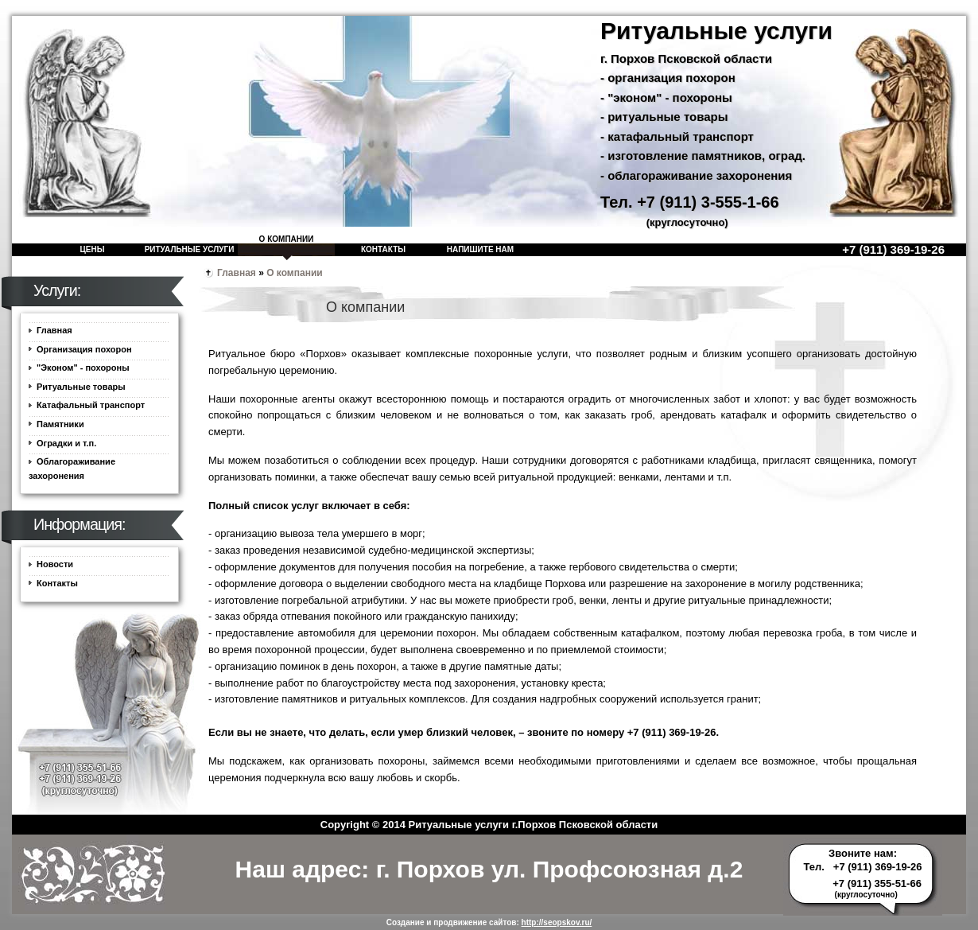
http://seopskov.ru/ (557, 922)
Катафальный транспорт (91, 405)
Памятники (60, 424)
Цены (92, 249)
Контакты (383, 249)
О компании (286, 239)
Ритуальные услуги (190, 249)
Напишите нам (480, 249)
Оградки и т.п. (66, 443)
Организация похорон (84, 349)
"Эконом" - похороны (83, 367)
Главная (236, 272)
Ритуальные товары (81, 386)
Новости (55, 564)
